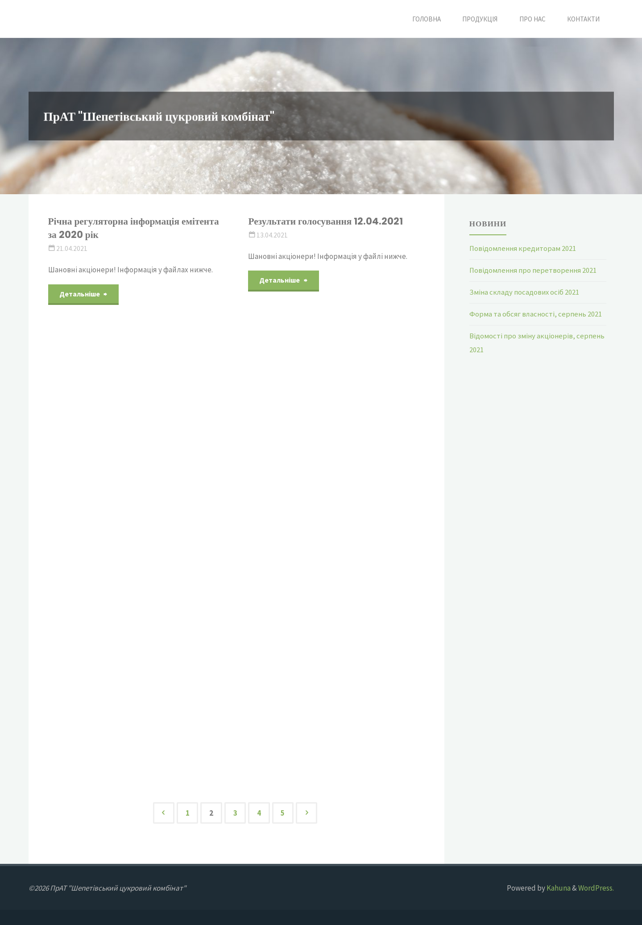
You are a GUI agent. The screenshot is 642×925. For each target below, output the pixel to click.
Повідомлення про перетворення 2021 (535, 270)
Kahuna (558, 888)
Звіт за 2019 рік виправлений (115, 689)
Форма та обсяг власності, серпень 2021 (537, 313)
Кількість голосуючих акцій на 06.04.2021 (117, 347)
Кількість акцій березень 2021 (317, 560)
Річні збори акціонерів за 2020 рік (125, 573)
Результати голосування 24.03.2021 (328, 444)
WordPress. (596, 888)
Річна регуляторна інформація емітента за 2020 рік (135, 228)
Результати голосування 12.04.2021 (326, 221)
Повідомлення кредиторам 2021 (524, 248)
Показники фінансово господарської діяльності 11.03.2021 (328, 683)
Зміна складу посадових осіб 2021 (525, 291)
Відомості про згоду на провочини (323, 327)
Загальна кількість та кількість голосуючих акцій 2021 (119, 463)
